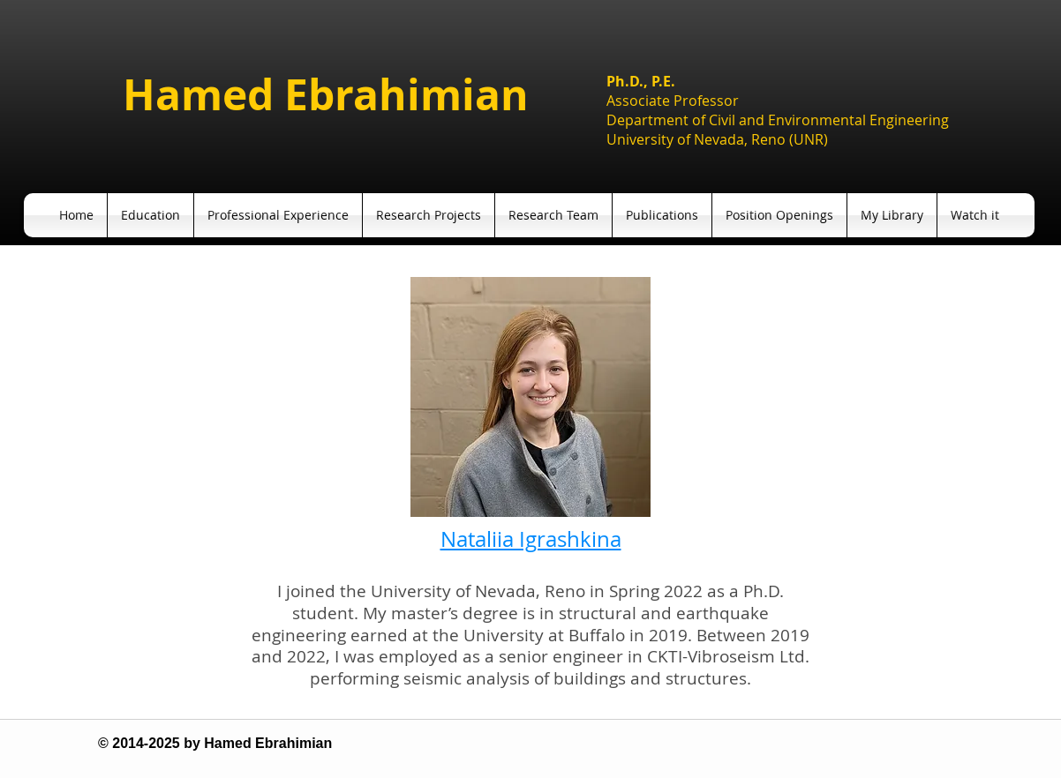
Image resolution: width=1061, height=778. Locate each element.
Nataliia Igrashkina (530, 539)
